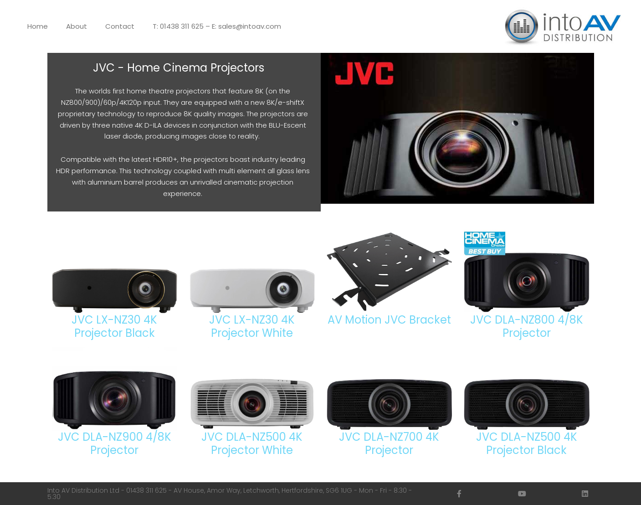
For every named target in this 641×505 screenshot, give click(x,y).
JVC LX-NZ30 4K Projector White (252, 326)
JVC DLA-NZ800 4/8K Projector (526, 326)
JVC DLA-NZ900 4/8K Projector (114, 443)
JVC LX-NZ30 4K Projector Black (114, 326)
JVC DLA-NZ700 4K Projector (389, 443)
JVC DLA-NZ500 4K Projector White (252, 443)
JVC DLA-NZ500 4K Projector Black (526, 443)
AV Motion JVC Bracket (389, 319)
